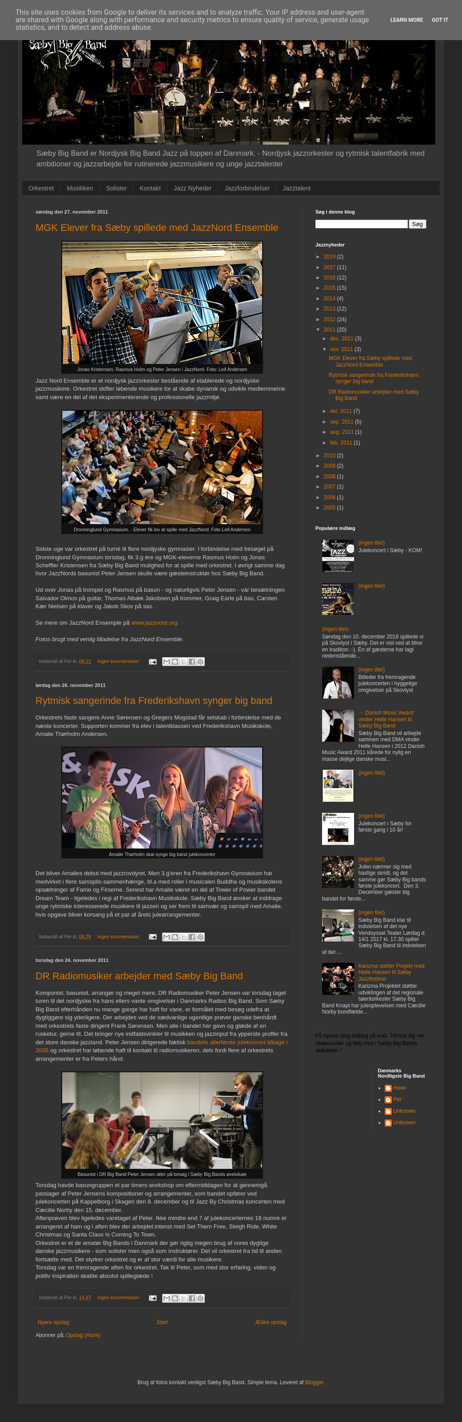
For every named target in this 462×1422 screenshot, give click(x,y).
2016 (330, 278)
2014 (330, 298)
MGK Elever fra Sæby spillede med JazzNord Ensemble (157, 227)
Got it (440, 20)
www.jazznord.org (154, 622)
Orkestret (41, 188)
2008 (330, 476)
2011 (330, 330)
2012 (330, 319)
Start (161, 1322)
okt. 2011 (342, 411)
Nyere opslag (53, 1322)
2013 (330, 309)
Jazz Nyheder (193, 188)
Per (398, 1099)
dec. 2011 (342, 338)
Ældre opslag (271, 1322)
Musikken (80, 188)
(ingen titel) (371, 543)
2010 (330, 455)
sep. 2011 (342, 422)
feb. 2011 (342, 443)
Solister (116, 188)
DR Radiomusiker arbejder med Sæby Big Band (139, 976)
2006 (330, 497)
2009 (330, 466)
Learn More (406, 20)
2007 (330, 487)
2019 (330, 257)
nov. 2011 (342, 349)
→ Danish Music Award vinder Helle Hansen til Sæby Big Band (386, 719)
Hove (400, 1088)
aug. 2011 (342, 432)
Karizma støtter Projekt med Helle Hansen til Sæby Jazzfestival (391, 972)
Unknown (405, 1111)
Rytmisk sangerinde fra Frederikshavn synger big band (154, 700)
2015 (330, 288)
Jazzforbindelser (247, 188)
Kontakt (149, 188)
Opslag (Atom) (83, 1335)
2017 (330, 267)
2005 (330, 508)
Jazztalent (297, 188)
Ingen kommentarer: (119, 661)
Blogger (314, 1382)
